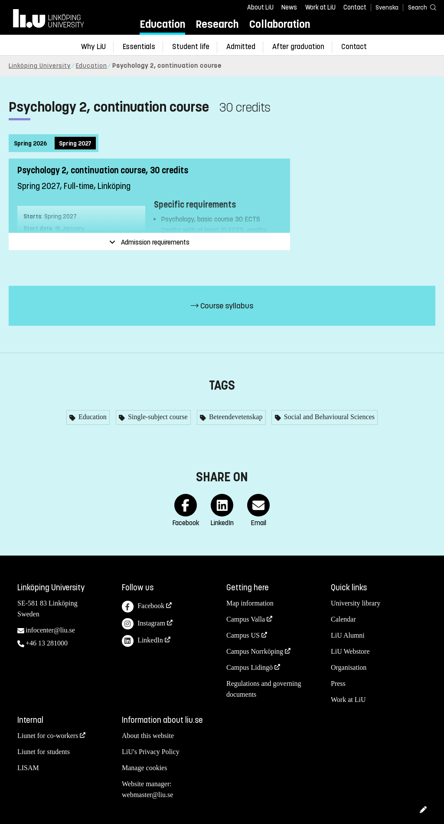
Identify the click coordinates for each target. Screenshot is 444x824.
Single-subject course (156, 416)
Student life (190, 46)
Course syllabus (222, 306)
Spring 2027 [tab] (75, 143)
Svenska (386, 7)
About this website (148, 735)
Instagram (143, 624)
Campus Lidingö (249, 667)
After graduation (298, 46)
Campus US (243, 635)
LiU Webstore (350, 651)
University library (355, 603)
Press (338, 683)
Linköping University (40, 65)
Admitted (240, 46)
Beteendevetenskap (235, 416)
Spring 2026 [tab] (30, 143)
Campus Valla (245, 619)
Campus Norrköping (254, 651)
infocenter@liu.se (50, 630)
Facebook (143, 606)
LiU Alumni (348, 635)
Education (162, 24)
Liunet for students (43, 751)
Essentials (139, 46)
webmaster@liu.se (147, 794)
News (289, 7)
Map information (250, 603)
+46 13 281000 (47, 643)
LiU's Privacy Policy (151, 751)
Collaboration (279, 24)
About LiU (260, 7)
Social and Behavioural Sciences (328, 416)
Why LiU (93, 46)
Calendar (343, 619)
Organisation (348, 667)
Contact (354, 7)
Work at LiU (320, 7)
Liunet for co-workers (47, 735)
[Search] (418, 7)
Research (217, 24)
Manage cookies (144, 767)
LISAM (28, 767)
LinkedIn (142, 641)
